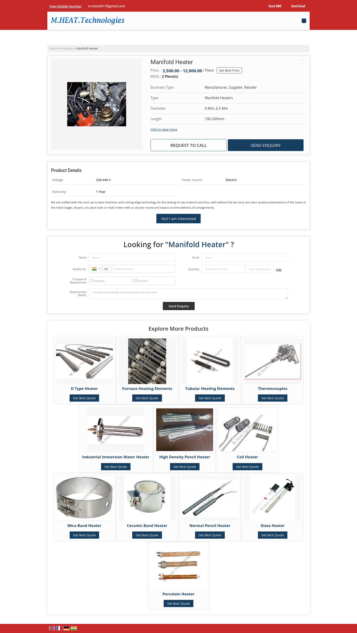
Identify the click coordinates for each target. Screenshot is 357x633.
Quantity (193, 269)
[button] (65, 6)
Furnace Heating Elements (147, 388)
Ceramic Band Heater (147, 525)
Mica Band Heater (84, 525)
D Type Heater (84, 388)
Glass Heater (272, 525)
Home (54, 48)
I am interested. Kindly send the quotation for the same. (188, 293)
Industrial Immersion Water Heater (115, 456)
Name (83, 257)
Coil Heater (247, 456)
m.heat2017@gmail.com (106, 6)
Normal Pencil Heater (209, 525)
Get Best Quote (84, 398)
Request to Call (188, 145)
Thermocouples (272, 388)
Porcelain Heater (179, 594)
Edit (278, 270)
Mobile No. (80, 269)
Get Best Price (229, 70)
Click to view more (163, 129)
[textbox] (259, 269)
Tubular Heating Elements (210, 388)
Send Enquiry (265, 145)
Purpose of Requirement (78, 281)
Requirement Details (78, 294)
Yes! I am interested (178, 218)
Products (67, 48)
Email (195, 257)
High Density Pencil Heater (184, 456)
